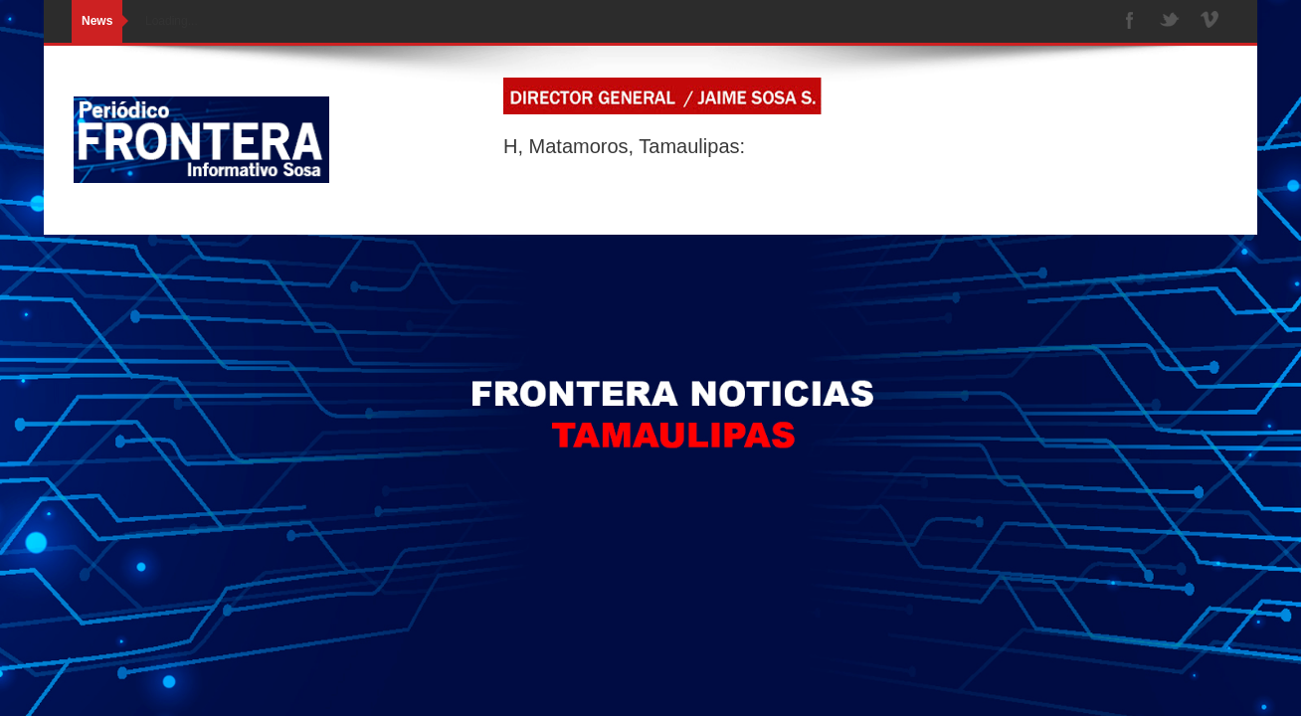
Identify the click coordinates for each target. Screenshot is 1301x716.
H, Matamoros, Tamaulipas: (624, 146)
